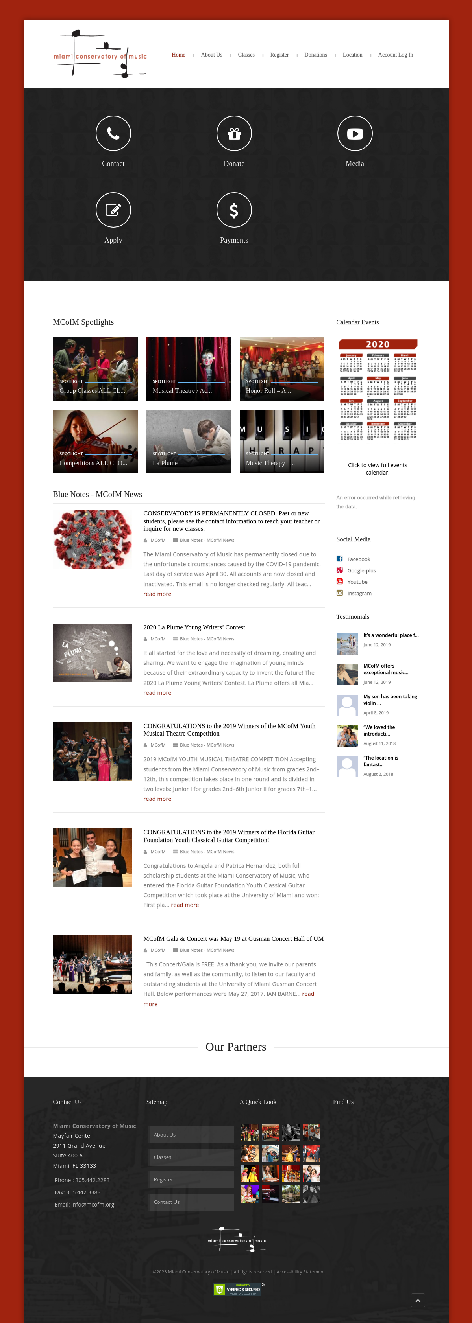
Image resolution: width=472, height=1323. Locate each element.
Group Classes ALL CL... (92, 390)
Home (178, 55)
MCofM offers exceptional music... (386, 669)
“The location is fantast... (381, 761)
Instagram (354, 593)
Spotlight (71, 381)
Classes (246, 55)
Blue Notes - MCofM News (207, 540)
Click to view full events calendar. (377, 468)
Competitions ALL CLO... (93, 463)
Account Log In (395, 55)
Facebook (353, 559)
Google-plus (356, 570)
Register (279, 55)
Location (353, 55)
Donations (316, 55)
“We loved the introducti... (379, 730)
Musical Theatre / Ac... (182, 390)
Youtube (352, 581)
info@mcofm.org (92, 1204)
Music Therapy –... (270, 463)
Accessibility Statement (301, 1272)
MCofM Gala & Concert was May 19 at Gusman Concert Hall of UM (234, 938)
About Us (211, 55)
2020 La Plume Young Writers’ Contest (194, 627)
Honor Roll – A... (268, 390)
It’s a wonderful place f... (391, 635)
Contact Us (167, 1201)
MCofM (158, 540)
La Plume (165, 463)
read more (158, 594)
